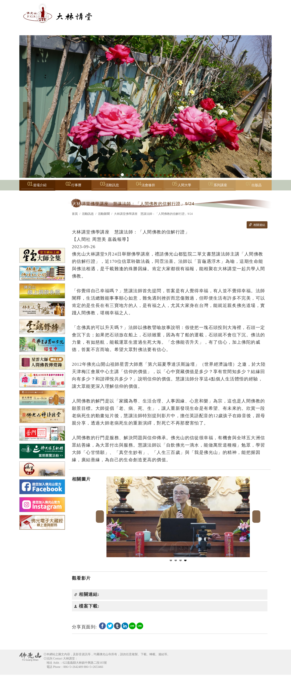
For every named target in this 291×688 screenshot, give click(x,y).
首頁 (75, 213)
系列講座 (217, 186)
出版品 (256, 185)
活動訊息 (109, 186)
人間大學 (181, 186)
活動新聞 (104, 213)
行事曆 (76, 185)
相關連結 (257, 225)
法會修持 (145, 186)
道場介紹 (37, 186)
